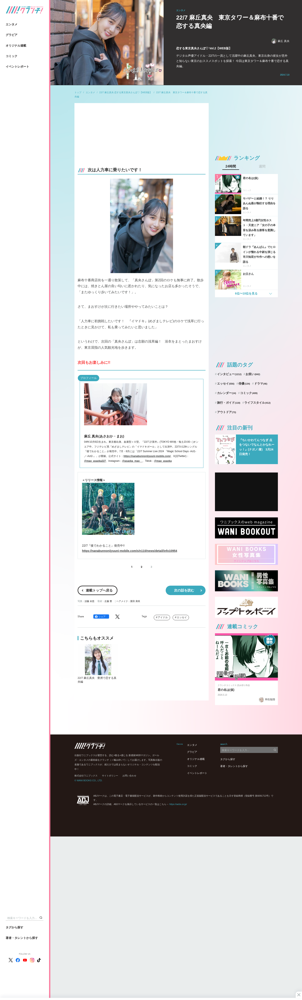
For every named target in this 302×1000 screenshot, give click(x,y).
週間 (262, 166)
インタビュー (229, 374)
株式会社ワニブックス (86, 775)
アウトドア (226, 412)
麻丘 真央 (280, 41)
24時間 (230, 166)
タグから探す (14, 927)
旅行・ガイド (228, 402)
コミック (11, 56)
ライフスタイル (257, 402)
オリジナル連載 (16, 45)
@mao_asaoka (163, 460)
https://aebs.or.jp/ (178, 804)
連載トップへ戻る (99, 590)
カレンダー (226, 393)
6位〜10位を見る (246, 293)
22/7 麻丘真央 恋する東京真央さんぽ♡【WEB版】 (125, 92)
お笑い (253, 374)
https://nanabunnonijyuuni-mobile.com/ (147, 456)
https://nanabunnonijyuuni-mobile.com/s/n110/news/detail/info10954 (129, 550)
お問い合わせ (129, 775)
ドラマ (260, 383)
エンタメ (11, 24)
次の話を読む (184, 590)
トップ (77, 92)
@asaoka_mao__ (132, 460)
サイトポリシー (110, 775)
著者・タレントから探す (22, 938)
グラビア (11, 35)
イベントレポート (17, 66)
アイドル (163, 617)
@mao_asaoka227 (95, 460)
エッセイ (182, 617)
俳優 (244, 383)
